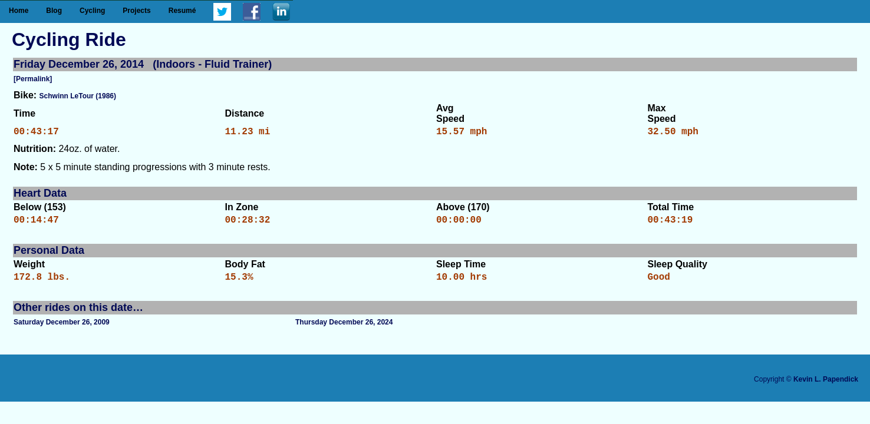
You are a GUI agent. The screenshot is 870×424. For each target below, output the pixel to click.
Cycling (92, 10)
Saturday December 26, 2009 (62, 329)
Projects (136, 10)
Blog (54, 10)
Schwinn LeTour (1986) (77, 96)
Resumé (182, 10)
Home (18, 10)
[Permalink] (33, 79)
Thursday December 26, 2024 (344, 329)
